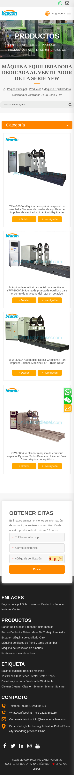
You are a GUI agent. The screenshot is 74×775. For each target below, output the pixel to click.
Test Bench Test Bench (15, 676)
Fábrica (59, 604)
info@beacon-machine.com (49, 719)
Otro (42, 637)
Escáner (6, 637)
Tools (51, 676)
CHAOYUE (59, 764)
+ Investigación (49, 219)
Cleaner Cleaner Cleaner (17, 686)
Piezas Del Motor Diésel (16, 632)
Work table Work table (39, 681)
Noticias (6, 609)
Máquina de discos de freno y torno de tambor (29, 642)
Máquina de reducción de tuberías (22, 648)
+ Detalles (24, 219)
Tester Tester (39, 676)
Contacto (17, 609)
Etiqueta (22, 764)
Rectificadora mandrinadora (18, 653)
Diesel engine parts (13, 681)
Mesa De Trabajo (42, 632)
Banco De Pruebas (13, 626)
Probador (31, 626)
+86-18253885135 (45, 712)
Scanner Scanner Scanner (49, 686)
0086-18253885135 (34, 705)
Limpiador (59, 632)
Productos (35, 89)
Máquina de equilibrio (25, 637)
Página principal (17, 89)
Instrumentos (45, 626)
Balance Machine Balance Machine (23, 670)
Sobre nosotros (31, 604)
